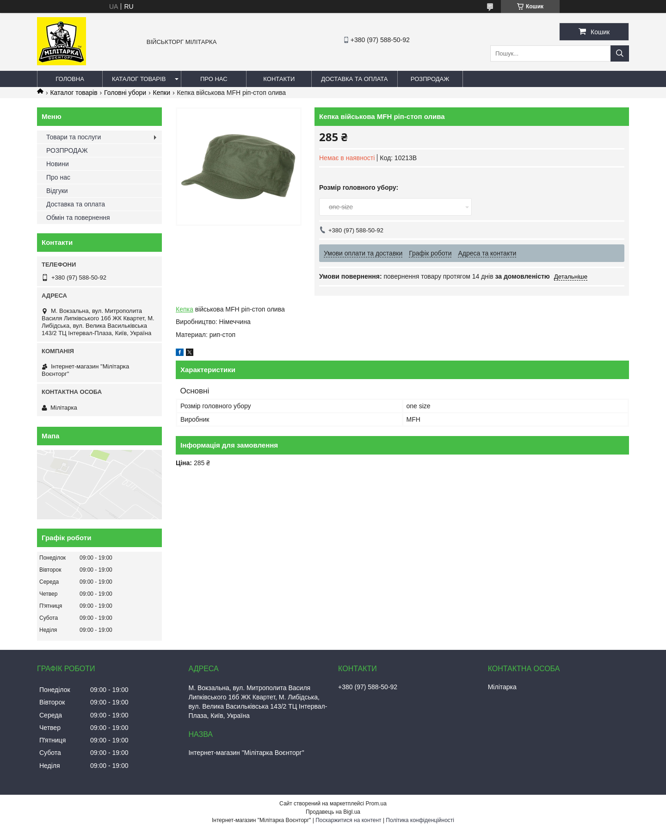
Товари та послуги (73, 137)
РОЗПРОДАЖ (430, 78)
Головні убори (125, 92)
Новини (57, 164)
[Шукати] (619, 53)
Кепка (184, 309)
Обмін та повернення (78, 217)
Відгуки (57, 190)
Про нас (214, 78)
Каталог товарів (139, 78)
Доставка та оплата (354, 78)
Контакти (279, 78)
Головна (70, 78)
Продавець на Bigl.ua (333, 812)
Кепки (161, 92)
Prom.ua (376, 803)
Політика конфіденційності (420, 820)
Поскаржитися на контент (348, 820)
